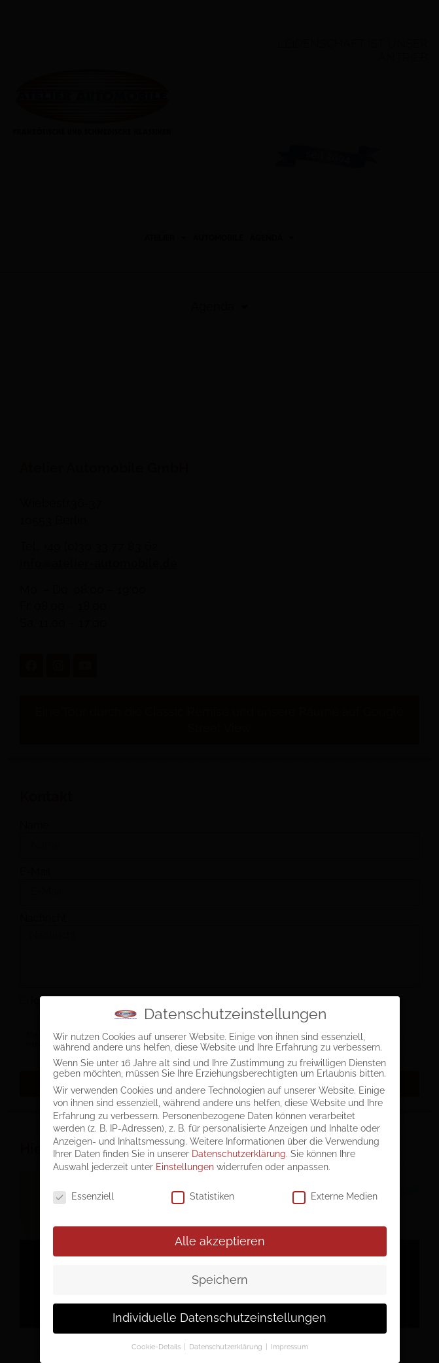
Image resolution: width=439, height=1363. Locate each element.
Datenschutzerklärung (239, 1154)
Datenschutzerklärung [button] (226, 1347)
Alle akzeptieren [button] (220, 1241)
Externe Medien (335, 1196)
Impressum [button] (289, 1347)
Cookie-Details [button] (157, 1347)
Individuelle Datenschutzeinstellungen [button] (219, 1317)
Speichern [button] (220, 1280)
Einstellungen (185, 1167)
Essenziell (83, 1196)
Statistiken (202, 1196)
